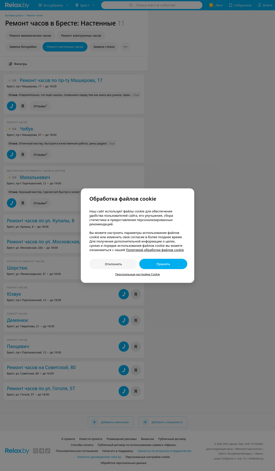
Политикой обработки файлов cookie (155, 250)
